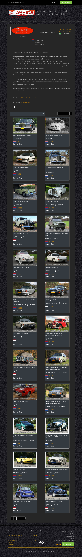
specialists (60, 14)
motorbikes (47, 11)
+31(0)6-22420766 (65, 30)
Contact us (34, 538)
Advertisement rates (15, 536)
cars (39, 11)
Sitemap (11, 545)
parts (51, 14)
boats (65, 11)
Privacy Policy (12, 540)
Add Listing (66, 2)
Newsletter (34, 540)
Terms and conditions (15, 538)
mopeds (57, 11)
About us (34, 536)
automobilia (42, 14)
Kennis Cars (43, 33)
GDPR (10, 542)
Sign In (54, 2)
